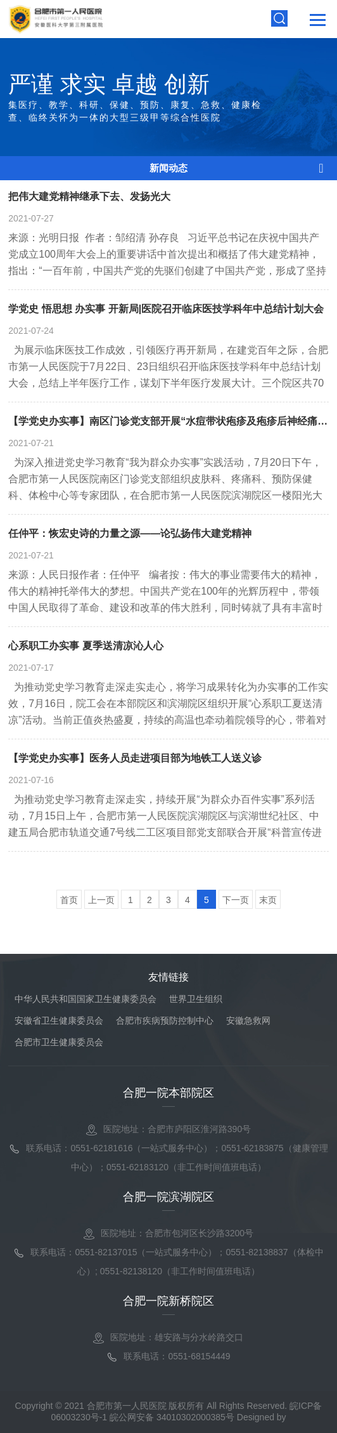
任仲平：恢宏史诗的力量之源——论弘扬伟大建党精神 (129, 533)
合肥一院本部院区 (168, 1092)
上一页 (101, 900)
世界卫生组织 (195, 999)
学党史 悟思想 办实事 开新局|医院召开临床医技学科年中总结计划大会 (166, 308)
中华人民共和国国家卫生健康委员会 (85, 999)
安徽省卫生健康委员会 (59, 1020)
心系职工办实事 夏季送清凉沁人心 (85, 645)
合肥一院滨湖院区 (168, 1197)
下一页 (235, 900)
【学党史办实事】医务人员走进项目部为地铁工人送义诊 (135, 758)
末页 (268, 900)
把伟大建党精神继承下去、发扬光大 (89, 196)
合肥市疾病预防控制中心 (164, 1020)
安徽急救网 (248, 1020)
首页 (69, 900)
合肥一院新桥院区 (168, 1301)
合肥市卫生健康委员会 (59, 1042)
